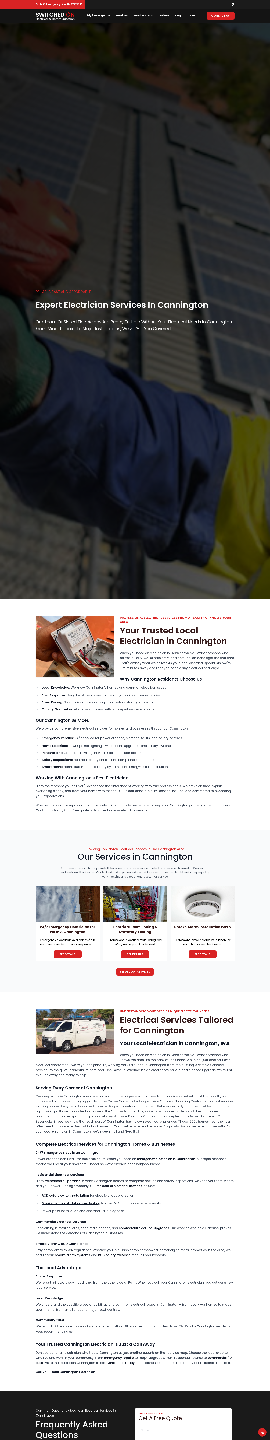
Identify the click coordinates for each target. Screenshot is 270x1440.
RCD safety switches (114, 1255)
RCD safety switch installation (65, 1195)
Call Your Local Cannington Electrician (65, 1372)
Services (122, 15)
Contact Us (220, 16)
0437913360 (75, 4)
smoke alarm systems (72, 1255)
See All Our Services (135, 972)
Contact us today (120, 1363)
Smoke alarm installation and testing (71, 1203)
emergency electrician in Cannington (166, 1159)
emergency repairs (119, 1357)
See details (67, 954)
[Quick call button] (262, 1432)
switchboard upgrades (63, 1181)
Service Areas (143, 15)
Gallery (164, 15)
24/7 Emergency (98, 15)
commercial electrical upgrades (144, 1228)
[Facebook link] (233, 4)
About (190, 15)
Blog (178, 15)
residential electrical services (119, 1186)
